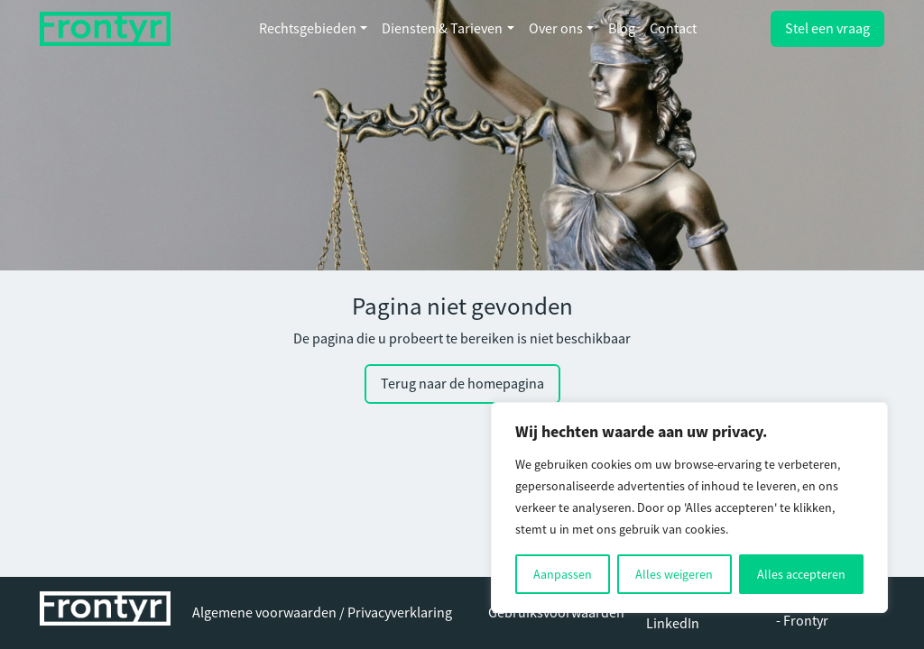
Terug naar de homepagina (462, 384)
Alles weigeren (674, 574)
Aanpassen (562, 574)
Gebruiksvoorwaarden (556, 613)
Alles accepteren (801, 574)
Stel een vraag (827, 29)
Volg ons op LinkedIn (681, 613)
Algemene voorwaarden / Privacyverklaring (322, 613)
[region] (689, 507)
